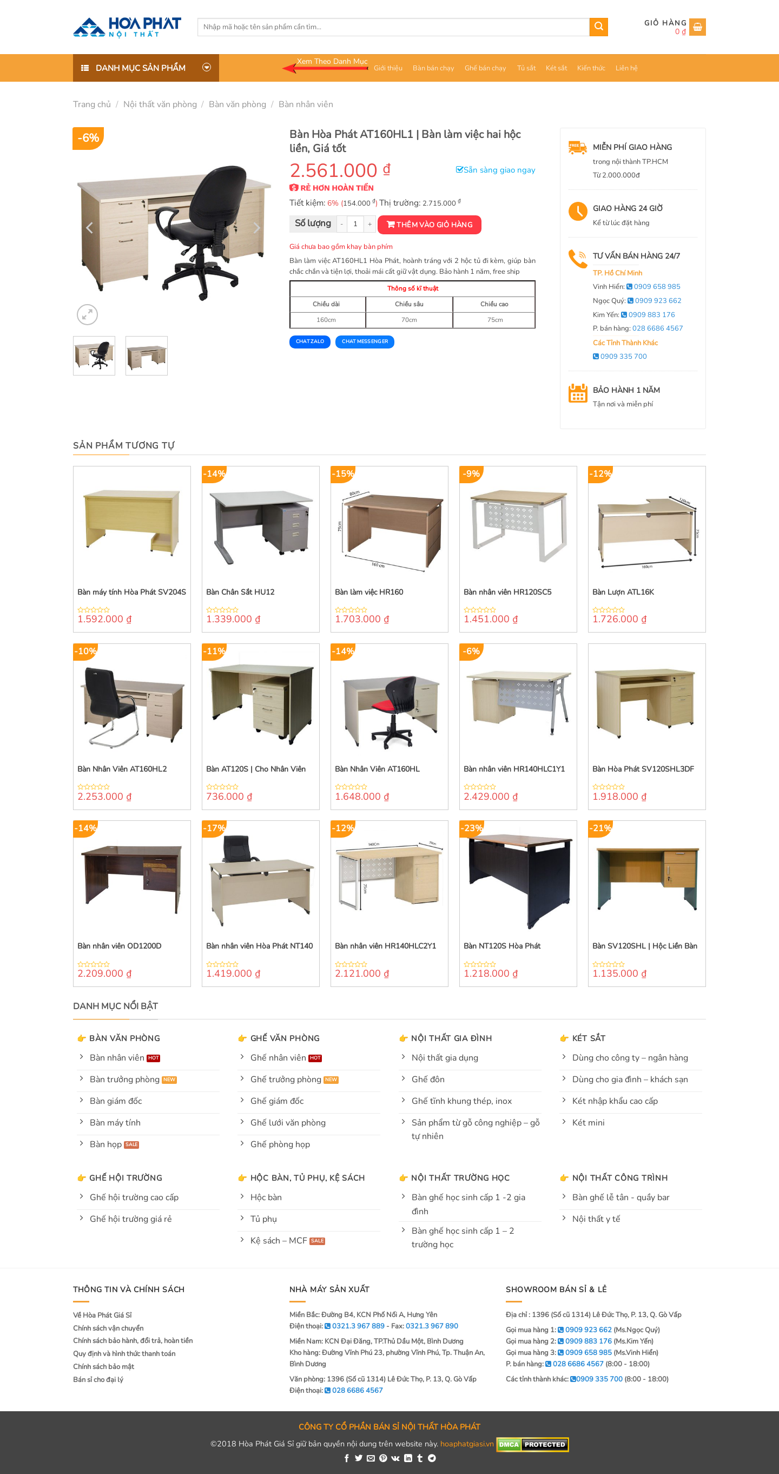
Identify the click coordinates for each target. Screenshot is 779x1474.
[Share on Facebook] (347, 1459)
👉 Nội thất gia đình (445, 1038)
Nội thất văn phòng (160, 104)
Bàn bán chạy (433, 68)
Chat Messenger (365, 341)
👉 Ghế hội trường (119, 1178)
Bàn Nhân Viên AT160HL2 (122, 769)
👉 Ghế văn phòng (278, 1038)
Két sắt (556, 68)
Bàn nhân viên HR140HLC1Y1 (514, 769)
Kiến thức (591, 68)
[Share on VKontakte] (395, 1459)
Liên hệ (627, 68)
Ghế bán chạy (485, 68)
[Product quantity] (356, 224)
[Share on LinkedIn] (408, 1459)
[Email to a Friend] (371, 1459)
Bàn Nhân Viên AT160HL (377, 769)
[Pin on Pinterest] (383, 1459)
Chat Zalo (310, 341)
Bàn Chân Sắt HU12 (240, 592)
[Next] (255, 228)
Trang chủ (92, 104)
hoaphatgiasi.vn (467, 1444)
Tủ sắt (526, 68)
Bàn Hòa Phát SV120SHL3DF (643, 769)
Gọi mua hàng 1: (559, 1330)
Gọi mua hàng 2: (559, 1341)
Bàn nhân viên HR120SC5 (507, 592)
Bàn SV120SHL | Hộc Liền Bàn (644, 946)
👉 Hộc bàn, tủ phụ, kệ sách (301, 1178)
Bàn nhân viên (306, 104)
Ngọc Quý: (637, 301)
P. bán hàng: (638, 328)
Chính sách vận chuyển (108, 1328)
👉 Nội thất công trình (613, 1178)
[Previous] (91, 228)
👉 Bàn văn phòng (118, 1038)
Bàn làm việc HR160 (369, 592)
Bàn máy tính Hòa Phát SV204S (131, 592)
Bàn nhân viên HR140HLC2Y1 (385, 946)
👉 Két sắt (582, 1038)
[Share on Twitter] (359, 1459)
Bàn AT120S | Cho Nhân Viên (256, 769)
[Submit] (599, 27)
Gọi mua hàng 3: (559, 1353)
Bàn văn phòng (237, 104)
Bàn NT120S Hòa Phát (502, 946)
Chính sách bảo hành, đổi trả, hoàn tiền (133, 1341)
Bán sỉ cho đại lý (98, 1380)
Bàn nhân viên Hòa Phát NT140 (259, 946)
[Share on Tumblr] (420, 1459)
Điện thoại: (336, 1391)
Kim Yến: (634, 315)
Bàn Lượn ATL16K (623, 592)
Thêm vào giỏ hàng (434, 225)
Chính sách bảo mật (103, 1367)
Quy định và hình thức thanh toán (124, 1354)
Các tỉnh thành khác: (564, 1379)
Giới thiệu (388, 68)
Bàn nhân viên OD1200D (119, 946)
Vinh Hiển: (637, 287)
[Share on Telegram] (432, 1459)
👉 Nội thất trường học (454, 1178)
